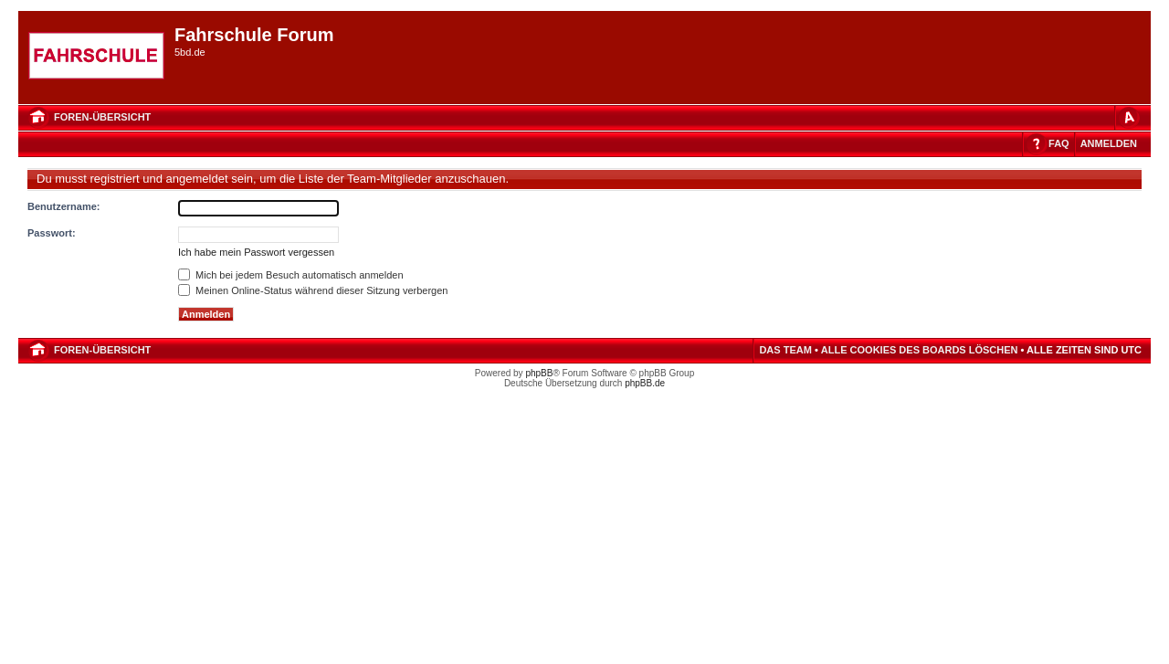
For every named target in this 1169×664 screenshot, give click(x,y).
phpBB (539, 373)
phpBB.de (645, 383)
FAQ (1058, 143)
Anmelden (1108, 143)
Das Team (785, 349)
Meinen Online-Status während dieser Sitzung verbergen (313, 290)
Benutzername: (63, 206)
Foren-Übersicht (102, 116)
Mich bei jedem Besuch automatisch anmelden (291, 274)
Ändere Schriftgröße (1128, 117)
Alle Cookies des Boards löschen (919, 349)
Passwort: (51, 232)
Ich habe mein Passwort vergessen (256, 252)
